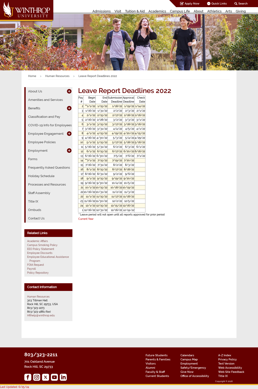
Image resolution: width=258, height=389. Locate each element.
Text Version (226, 363)
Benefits (34, 108)
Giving (241, 11)
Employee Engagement (46, 134)
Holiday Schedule (41, 176)
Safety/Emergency (193, 367)
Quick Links (219, 3)
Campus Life (180, 11)
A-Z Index (224, 355)
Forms (32, 159)
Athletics (214, 11)
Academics (157, 11)
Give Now (187, 372)
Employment (38, 150)
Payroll (31, 268)
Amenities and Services (45, 100)
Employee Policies (42, 142)
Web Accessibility (230, 367)
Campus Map (189, 359)
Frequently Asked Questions (49, 167)
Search (243, 3)
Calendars (187, 355)
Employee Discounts (39, 252)
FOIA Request (35, 264)
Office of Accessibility (194, 376)
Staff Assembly (39, 193)
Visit (117, 11)
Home (32, 76)
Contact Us (36, 218)
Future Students (156, 355)
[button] (19, 38)
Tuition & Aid (135, 11)
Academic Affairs (37, 241)
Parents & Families (158, 359)
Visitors (151, 363)
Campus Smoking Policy (42, 245)
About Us (35, 91)
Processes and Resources (47, 184)
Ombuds (34, 210)
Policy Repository (38, 272)
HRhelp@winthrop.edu (41, 315)
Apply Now (192, 3)
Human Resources (57, 76)
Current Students (157, 376)
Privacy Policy (227, 359)
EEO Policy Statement (40, 248)
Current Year (86, 218)
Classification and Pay (44, 117)
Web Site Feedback (231, 372)
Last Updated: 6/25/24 (14, 386)
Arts (228, 11)
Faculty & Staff (155, 372)
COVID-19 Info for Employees (50, 125)
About (198, 11)
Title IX (33, 201)
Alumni (150, 367)
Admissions (101, 11)
